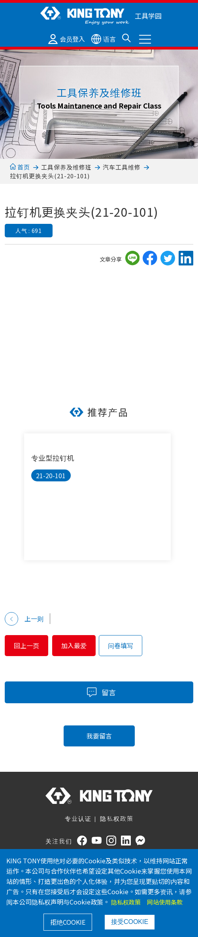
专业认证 (78, 818)
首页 (20, 167)
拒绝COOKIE (67, 922)
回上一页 (26, 645)
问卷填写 (120, 645)
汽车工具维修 (122, 167)
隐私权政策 (117, 818)
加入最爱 (74, 645)
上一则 (24, 619)
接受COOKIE (129, 921)
